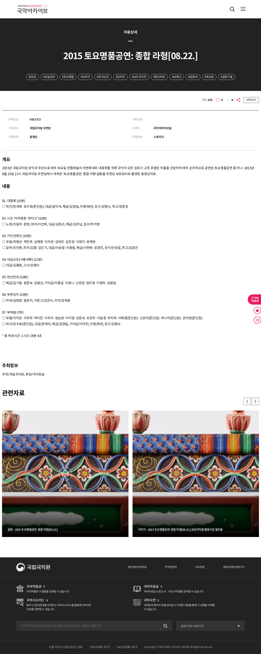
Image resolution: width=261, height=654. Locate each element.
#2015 (32, 77)
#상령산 (176, 77)
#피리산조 (103, 77)
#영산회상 (159, 77)
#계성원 (209, 77)
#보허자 (85, 77)
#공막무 (120, 77)
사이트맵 (199, 567)
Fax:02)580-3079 (127, 647)
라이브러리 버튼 (254, 299)
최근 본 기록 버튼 (257, 320)
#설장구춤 (226, 77)
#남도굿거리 (139, 77)
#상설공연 (49, 77)
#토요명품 (68, 77)
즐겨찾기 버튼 (257, 310)
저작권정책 (171, 567)
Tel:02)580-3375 (99, 647)
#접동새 (192, 77)
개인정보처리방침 (136, 567)
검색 (165, 626)
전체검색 (232, 9)
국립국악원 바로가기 (234, 567)
